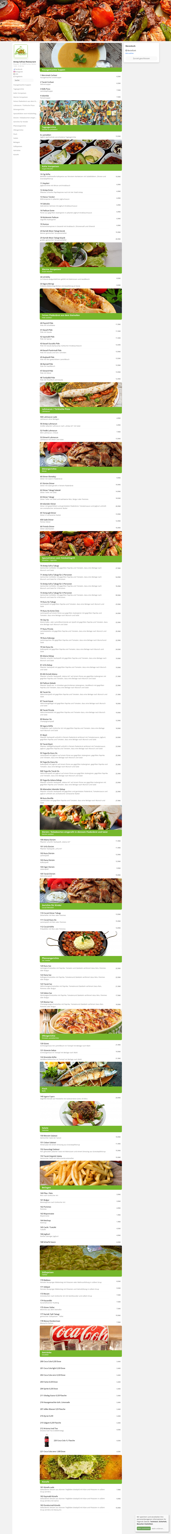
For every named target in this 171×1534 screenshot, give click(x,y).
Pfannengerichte (19, 126)
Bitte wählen (129, 53)
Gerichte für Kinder (20, 122)
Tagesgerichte (18, 89)
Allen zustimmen (144, 1528)
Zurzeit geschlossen (141, 58)
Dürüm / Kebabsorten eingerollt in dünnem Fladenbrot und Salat (38, 118)
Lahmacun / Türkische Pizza (23, 105)
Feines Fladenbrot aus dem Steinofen (27, 101)
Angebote (17, 76)
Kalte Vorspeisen (19, 93)
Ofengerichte (18, 130)
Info (15, 74)
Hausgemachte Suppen (22, 85)
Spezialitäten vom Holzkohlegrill (25, 113)
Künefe (16, 154)
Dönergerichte (18, 109)
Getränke (16, 150)
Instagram (18, 72)
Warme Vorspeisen (20, 97)
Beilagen (16, 142)
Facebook (17, 69)
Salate (15, 138)
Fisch (15, 134)
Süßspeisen (17, 146)
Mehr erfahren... (158, 1529)
